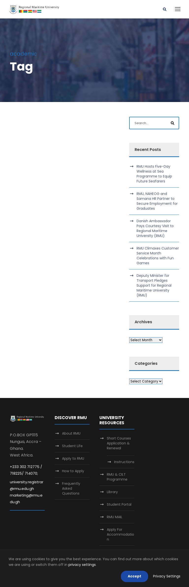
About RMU (71, 433)
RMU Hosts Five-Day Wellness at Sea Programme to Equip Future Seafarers (154, 174)
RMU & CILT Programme (117, 477)
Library (112, 491)
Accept (134, 576)
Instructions (124, 461)
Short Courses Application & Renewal (119, 443)
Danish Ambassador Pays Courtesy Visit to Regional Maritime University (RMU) (155, 228)
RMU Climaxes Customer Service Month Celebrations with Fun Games (158, 255)
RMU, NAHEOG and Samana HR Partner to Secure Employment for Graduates (157, 201)
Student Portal (119, 504)
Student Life (72, 445)
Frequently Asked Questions (71, 488)
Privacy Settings (166, 576)
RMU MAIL (114, 516)
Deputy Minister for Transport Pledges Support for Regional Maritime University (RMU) (154, 285)
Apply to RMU (73, 458)
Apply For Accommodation (120, 534)
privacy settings (82, 564)
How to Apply (73, 471)
